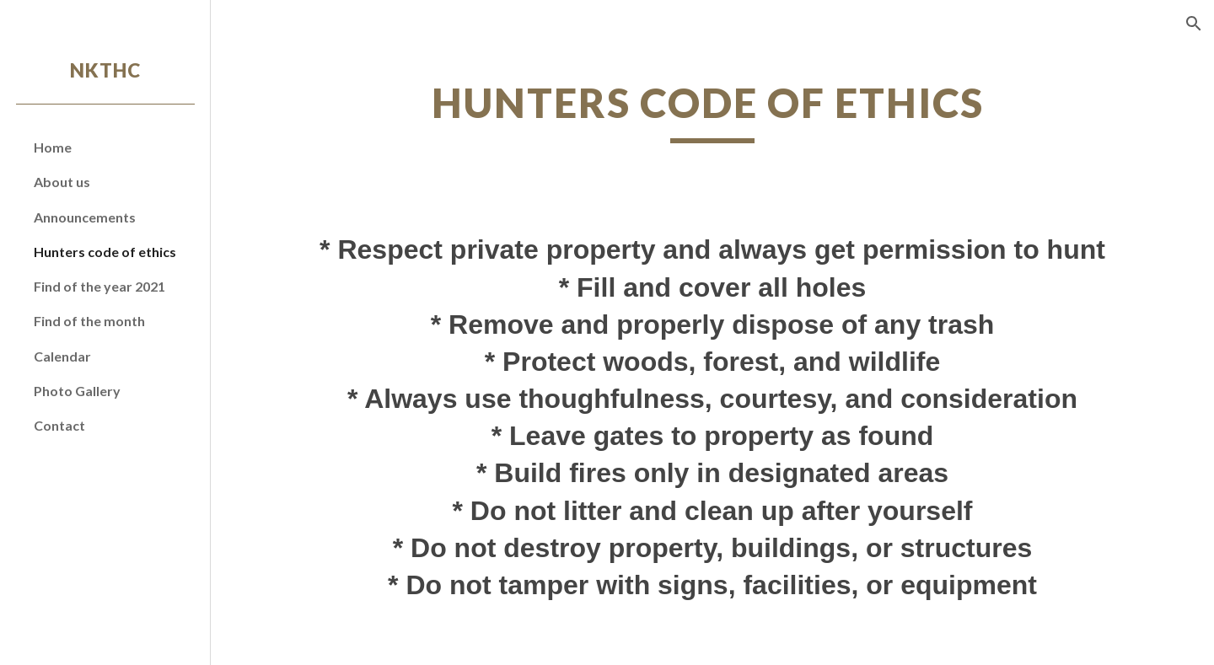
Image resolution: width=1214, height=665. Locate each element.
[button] (1194, 23)
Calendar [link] (62, 356)
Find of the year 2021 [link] (99, 286)
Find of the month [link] (89, 321)
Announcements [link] (85, 217)
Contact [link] (59, 425)
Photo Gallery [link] (77, 391)
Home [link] (53, 147)
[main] (712, 110)
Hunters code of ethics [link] (105, 252)
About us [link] (62, 182)
